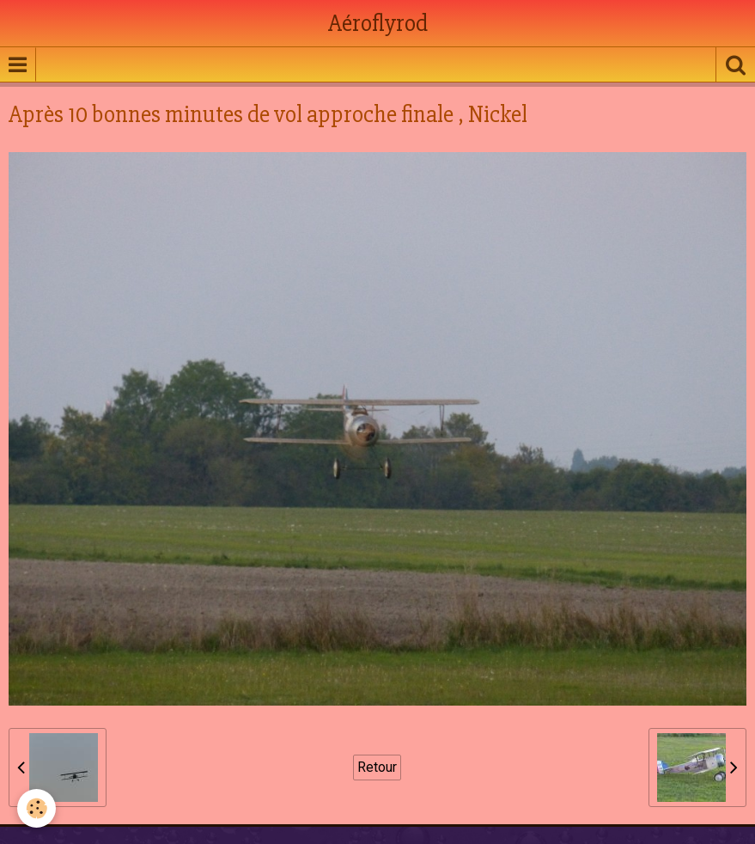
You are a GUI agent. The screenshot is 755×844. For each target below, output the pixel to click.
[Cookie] (36, 808)
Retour (377, 767)
